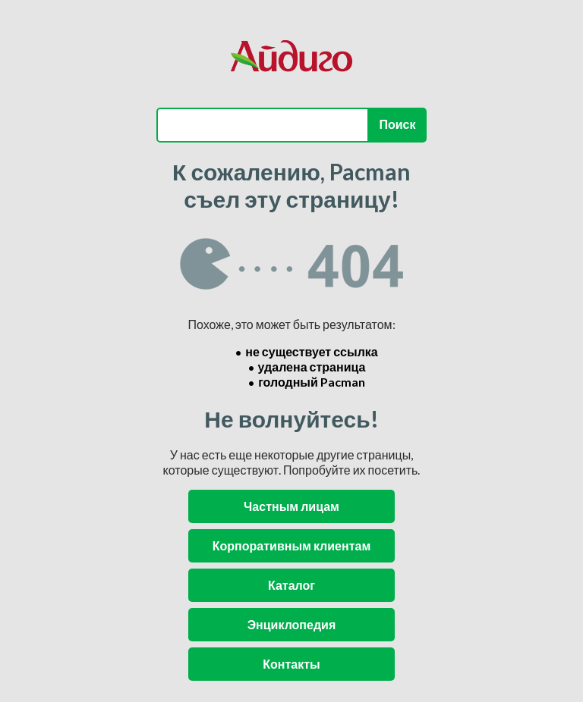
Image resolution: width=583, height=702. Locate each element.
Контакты (291, 664)
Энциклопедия (291, 624)
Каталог (291, 585)
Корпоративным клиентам (291, 545)
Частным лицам (291, 506)
